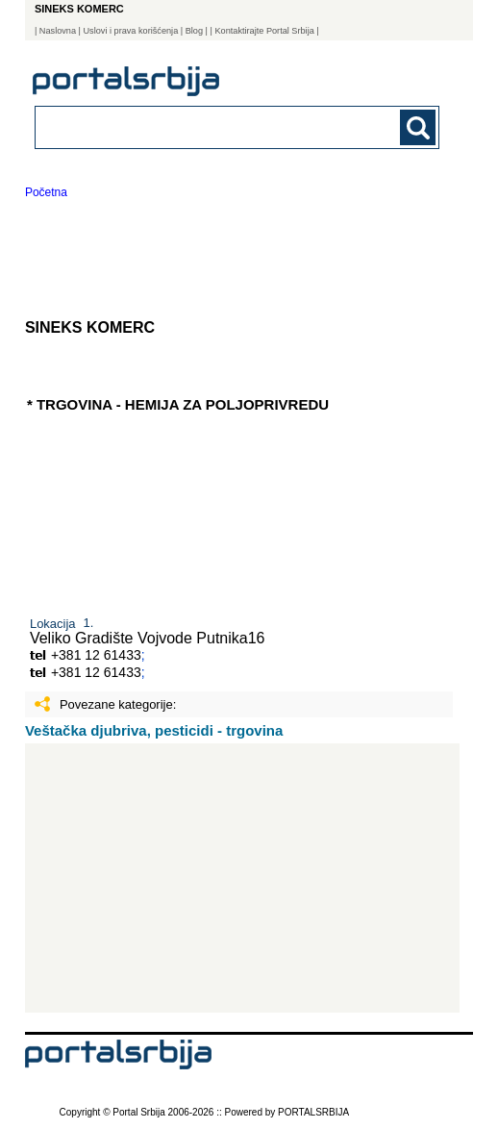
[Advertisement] (242, 878)
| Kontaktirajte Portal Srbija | (265, 31)
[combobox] (199, 126)
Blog (194, 31)
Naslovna (57, 31)
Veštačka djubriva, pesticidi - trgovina (154, 730)
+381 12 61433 (96, 655)
